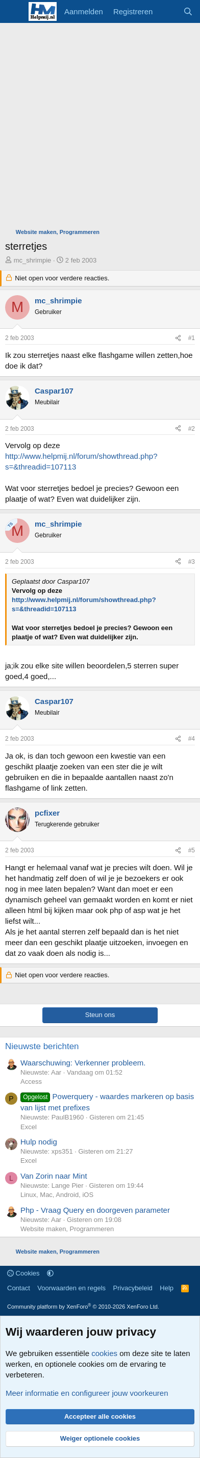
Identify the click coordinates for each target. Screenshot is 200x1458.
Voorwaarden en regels (71, 1288)
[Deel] (178, 338)
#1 (191, 338)
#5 (191, 850)
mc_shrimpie (33, 260)
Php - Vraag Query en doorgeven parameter (95, 1210)
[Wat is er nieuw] (168, 11)
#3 (191, 561)
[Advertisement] (100, 128)
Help (166, 1288)
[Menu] (14, 12)
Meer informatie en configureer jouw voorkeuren (87, 1393)
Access (31, 1081)
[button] (50, 1273)
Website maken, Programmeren (67, 1229)
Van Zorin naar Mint (53, 1175)
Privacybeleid (133, 1288)
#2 (191, 428)
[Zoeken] (188, 11)
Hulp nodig (38, 1141)
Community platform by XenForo (83, 1307)
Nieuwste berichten (42, 1046)
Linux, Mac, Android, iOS (56, 1195)
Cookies (23, 1273)
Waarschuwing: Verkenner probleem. (82, 1062)
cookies (104, 1353)
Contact (18, 1288)
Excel (28, 1127)
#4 (191, 738)
